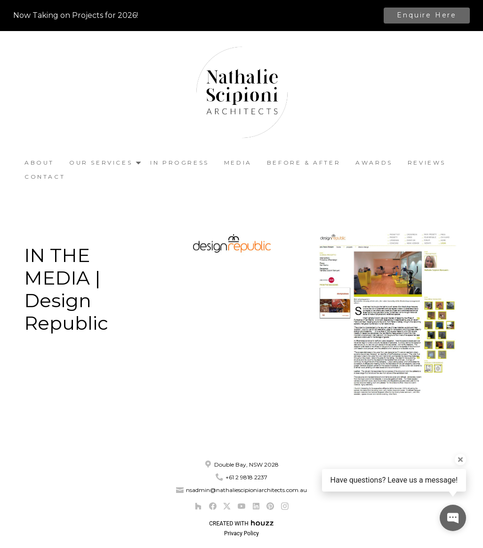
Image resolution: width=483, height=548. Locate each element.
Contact (44, 176)
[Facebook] (212, 506)
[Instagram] (284, 506)
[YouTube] (241, 506)
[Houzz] (198, 506)
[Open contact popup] (453, 518)
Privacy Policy (241, 533)
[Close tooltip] (460, 459)
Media (238, 162)
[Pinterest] (270, 506)
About (39, 162)
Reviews (427, 162)
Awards (374, 162)
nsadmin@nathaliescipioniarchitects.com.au (246, 489)
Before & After (303, 162)
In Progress (179, 162)
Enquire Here (427, 15)
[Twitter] (227, 506)
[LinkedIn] (256, 506)
